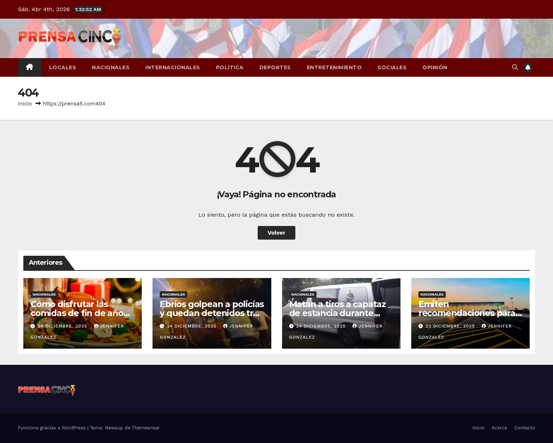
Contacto (524, 427)
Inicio (25, 103)
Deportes (275, 67)
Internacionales (172, 67)
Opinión (434, 67)
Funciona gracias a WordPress (52, 427)
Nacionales (111, 67)
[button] (515, 67)
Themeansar (146, 427)
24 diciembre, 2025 (63, 326)
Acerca (499, 427)
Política (230, 67)
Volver (277, 232)
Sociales (392, 67)
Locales (62, 67)
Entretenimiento (334, 67)
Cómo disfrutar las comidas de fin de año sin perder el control (77, 313)
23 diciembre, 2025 (451, 326)
